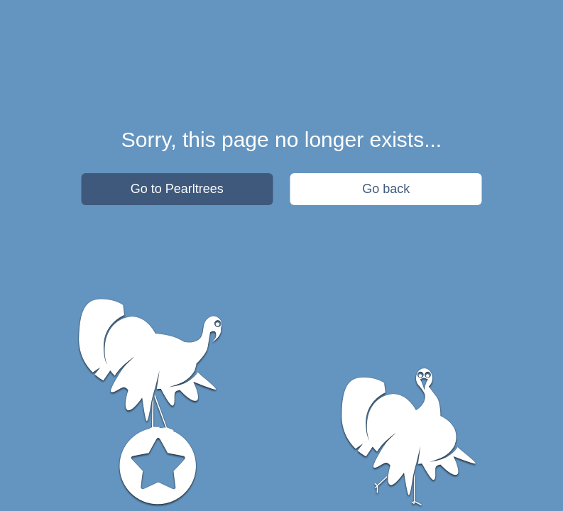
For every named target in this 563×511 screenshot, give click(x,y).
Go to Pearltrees (177, 189)
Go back (386, 189)
